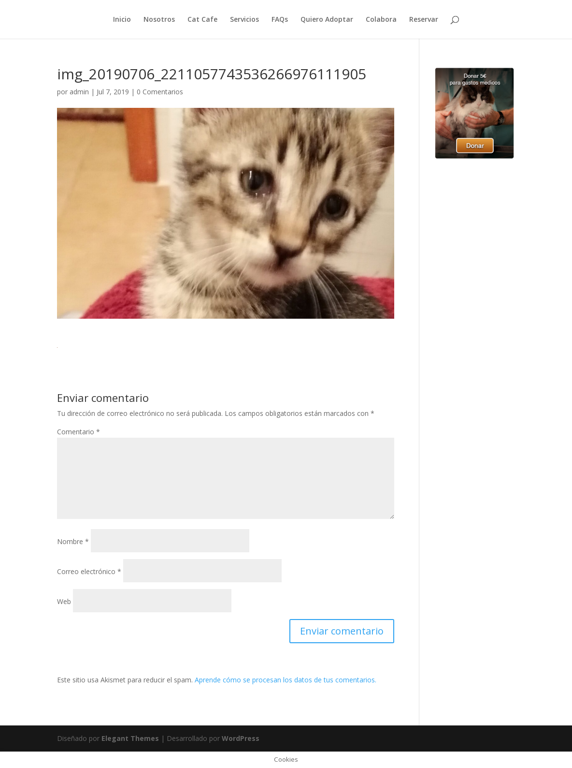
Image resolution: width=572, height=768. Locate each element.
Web (64, 601)
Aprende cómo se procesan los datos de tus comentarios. (285, 679)
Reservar (423, 20)
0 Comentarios (160, 91)
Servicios (244, 20)
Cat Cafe (202, 20)
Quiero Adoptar (326, 20)
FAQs (280, 20)
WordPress (240, 738)
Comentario (78, 431)
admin (79, 91)
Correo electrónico (89, 571)
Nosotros (159, 20)
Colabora (381, 20)
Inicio (122, 20)
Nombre (73, 541)
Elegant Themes (130, 738)
